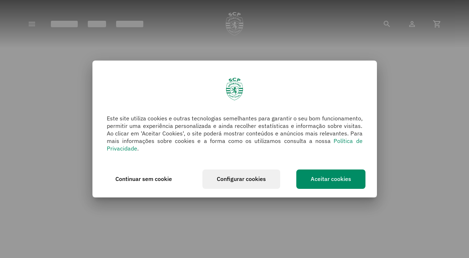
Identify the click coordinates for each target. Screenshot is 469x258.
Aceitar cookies (331, 178)
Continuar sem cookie (143, 178)
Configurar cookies (241, 178)
